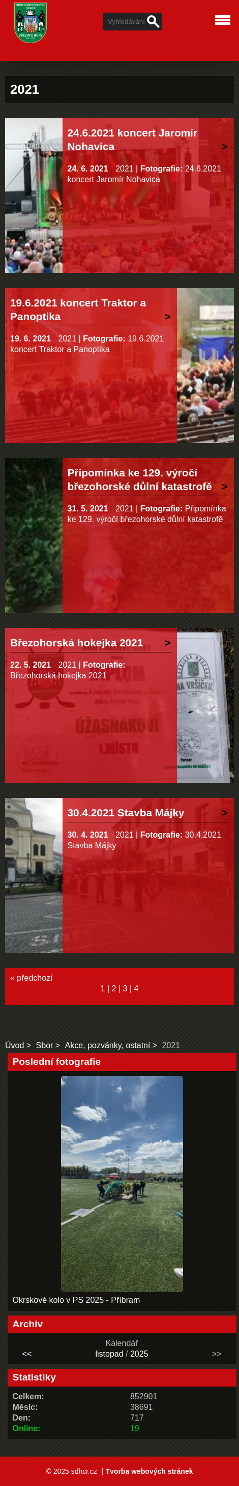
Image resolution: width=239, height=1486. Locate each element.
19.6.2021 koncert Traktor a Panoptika (78, 309)
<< (27, 1354)
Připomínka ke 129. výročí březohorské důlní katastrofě (140, 479)
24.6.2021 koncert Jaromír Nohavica (133, 139)
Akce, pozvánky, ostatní (108, 1045)
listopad (109, 1354)
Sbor (44, 1045)
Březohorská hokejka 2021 (76, 642)
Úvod (14, 1045)
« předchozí (31, 978)
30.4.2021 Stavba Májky (126, 812)
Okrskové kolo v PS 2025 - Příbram (76, 1300)
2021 (124, 168)
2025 (139, 1354)
